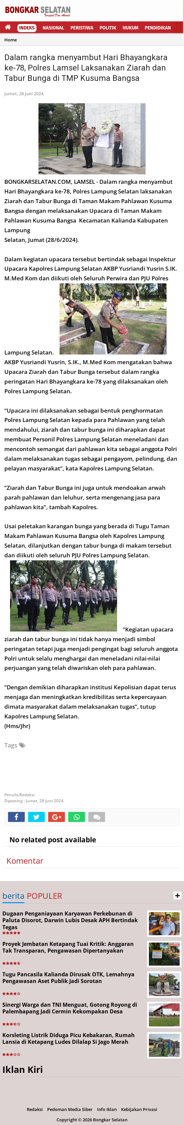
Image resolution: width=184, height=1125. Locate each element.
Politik (108, 28)
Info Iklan (107, 1109)
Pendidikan (158, 28)
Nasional (53, 28)
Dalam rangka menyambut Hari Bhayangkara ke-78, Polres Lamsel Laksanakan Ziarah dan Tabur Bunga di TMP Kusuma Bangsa (86, 68)
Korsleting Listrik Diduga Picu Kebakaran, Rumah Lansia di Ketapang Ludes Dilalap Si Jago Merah (68, 1038)
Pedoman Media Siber (70, 1109)
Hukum (131, 28)
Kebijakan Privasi (139, 1109)
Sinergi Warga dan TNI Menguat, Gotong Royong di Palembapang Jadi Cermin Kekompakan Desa (69, 1008)
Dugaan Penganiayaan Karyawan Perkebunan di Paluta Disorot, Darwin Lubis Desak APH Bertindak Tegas (70, 920)
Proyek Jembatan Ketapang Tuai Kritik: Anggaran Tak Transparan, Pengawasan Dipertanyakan (68, 947)
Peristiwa (82, 28)
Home (10, 40)
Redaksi (35, 1109)
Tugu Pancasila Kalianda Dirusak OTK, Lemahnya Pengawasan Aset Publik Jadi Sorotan (68, 978)
